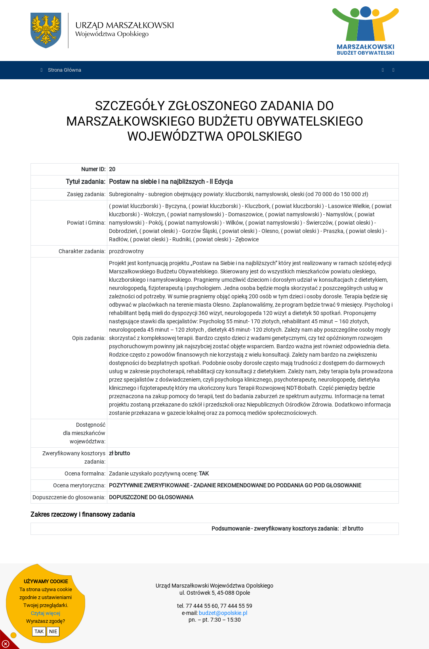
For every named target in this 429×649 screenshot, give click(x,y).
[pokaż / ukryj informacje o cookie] (10, 639)
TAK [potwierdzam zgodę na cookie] (39, 631)
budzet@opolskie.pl (223, 613)
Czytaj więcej (45, 613)
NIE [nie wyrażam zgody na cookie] (53, 631)
